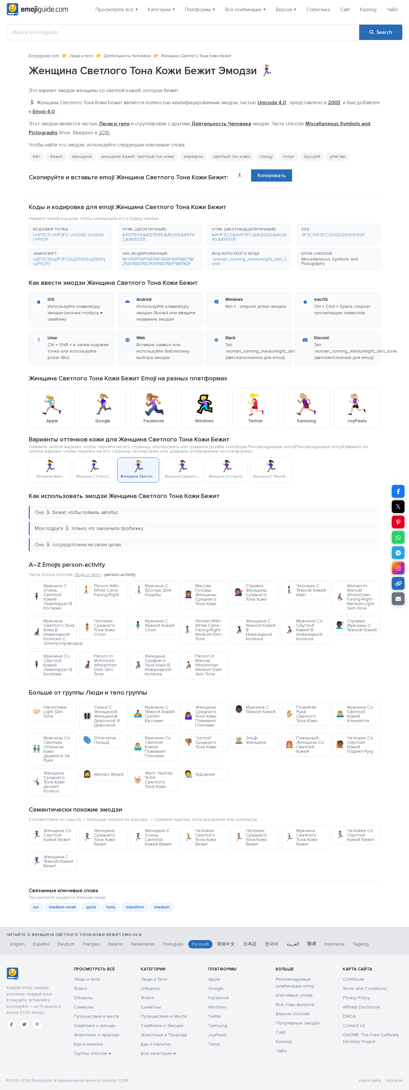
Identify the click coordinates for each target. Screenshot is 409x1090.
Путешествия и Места (164, 1016)
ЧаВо (392, 9)
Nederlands (143, 944)
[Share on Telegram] (398, 552)
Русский (200, 944)
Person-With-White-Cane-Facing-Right (101, 590)
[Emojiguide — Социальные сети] (12, 973)
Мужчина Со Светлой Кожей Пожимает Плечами (152, 747)
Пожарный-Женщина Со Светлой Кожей (304, 744)
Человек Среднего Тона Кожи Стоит (99, 627)
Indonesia (334, 944)
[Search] (380, 32)
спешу (266, 156)
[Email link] (398, 598)
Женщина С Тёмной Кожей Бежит (52, 861)
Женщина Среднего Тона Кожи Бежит (99, 837)
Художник (199, 774)
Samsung (217, 1025)
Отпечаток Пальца (99, 740)
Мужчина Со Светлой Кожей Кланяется (354, 714)
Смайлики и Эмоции (162, 1025)
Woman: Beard (103, 774)
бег (36, 156)
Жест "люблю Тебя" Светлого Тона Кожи (153, 779)
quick (91, 907)
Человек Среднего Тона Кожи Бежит (251, 837)
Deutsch (66, 944)
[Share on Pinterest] (398, 522)
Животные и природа (96, 1035)
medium (162, 907)
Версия (286, 9)
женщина (82, 156)
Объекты (83, 997)
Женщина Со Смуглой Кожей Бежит (51, 835)
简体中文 (226, 944)
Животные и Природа (164, 1035)
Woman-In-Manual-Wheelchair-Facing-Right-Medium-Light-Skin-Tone (355, 597)
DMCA (349, 1016)
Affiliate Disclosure (361, 1007)
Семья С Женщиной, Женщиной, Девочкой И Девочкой (101, 716)
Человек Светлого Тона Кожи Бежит (200, 837)
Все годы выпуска (295, 1004)
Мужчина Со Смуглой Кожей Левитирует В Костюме (52, 665)
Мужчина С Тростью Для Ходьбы (152, 590)
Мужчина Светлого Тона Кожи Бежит (301, 837)
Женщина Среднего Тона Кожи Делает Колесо (48, 782)
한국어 (271, 944)
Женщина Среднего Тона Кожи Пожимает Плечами (200, 716)
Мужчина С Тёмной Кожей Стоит (154, 625)
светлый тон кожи (231, 156)
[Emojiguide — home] (37, 9)
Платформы (200, 9)
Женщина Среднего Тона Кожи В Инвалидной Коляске (152, 665)
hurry (111, 907)
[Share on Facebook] (398, 491)
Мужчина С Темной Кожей (255, 709)
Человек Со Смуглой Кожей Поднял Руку (355, 744)
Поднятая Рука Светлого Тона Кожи (301, 714)
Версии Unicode (293, 1013)
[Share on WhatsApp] (398, 537)
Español (41, 944)
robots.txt (394, 1080)
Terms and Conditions (365, 988)
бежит (56, 156)
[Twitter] (24, 1024)
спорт (288, 156)
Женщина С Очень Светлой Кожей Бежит (153, 837)
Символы (84, 1007)
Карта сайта (370, 1080)
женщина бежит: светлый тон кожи (137, 156)
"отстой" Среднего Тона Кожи (200, 742)
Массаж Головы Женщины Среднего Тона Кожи (200, 594)
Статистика (318, 9)
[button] (70, 234)
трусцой (312, 156)
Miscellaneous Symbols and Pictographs (329, 261)
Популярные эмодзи (298, 1023)
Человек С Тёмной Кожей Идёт (305, 590)
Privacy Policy (356, 997)
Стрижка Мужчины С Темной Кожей (356, 625)
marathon (135, 907)
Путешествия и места (96, 1016)
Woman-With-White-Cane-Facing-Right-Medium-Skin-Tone (203, 630)
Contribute (353, 979)
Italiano (115, 944)
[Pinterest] (37, 1024)
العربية (293, 944)
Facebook (218, 997)
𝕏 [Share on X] (398, 506)
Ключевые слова (294, 995)
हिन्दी (311, 944)
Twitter (214, 1016)
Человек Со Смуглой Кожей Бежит (355, 835)
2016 (104, 132)
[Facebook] (11, 1024)
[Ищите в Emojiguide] (183, 32)
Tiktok (214, 1044)
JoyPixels (217, 1035)
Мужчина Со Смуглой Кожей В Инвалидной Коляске (303, 630)
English (17, 944)
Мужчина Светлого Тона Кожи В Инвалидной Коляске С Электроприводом (54, 632)
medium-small (62, 907)
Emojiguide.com (44, 55)
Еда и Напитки (156, 1044)
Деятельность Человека (127, 55)
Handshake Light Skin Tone (49, 712)
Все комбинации (245, 9)
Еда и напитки (88, 1044)
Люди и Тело (154, 979)
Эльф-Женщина (250, 740)
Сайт (345, 9)
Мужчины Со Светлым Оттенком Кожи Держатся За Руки (51, 749)
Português (173, 944)
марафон (193, 156)
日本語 (250, 944)
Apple (214, 979)
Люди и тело (81, 55)
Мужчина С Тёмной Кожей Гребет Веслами (154, 714)
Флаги (80, 988)
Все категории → (158, 1053)
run (36, 907)
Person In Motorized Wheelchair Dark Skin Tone (100, 665)
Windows (217, 1007)
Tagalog (361, 944)
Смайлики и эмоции (94, 1025)
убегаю (338, 156)
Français (91, 944)
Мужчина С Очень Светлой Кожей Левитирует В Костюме (52, 597)
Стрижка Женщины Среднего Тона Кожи (251, 592)
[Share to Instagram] (398, 568)
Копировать (272, 175)
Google (216, 988)
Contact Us (354, 1025)
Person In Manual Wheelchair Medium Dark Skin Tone (203, 665)
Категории (161, 9)
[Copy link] (398, 583)
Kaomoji (368, 9)
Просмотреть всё (117, 9)
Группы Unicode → (92, 1053)
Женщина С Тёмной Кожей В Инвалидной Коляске (255, 630)
